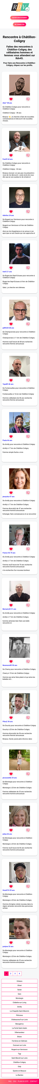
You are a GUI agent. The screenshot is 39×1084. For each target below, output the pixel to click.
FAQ (9, 1081)
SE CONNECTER (19, 24)
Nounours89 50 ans (10, 665)
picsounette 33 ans (10, 778)
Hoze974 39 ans (9, 890)
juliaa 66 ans (7, 834)
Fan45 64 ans (8, 159)
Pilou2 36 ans (8, 722)
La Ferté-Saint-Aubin (19, 1028)
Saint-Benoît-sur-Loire (19, 1058)
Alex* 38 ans (7, 103)
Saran (19, 990)
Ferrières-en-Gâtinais (19, 1041)
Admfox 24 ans (8, 215)
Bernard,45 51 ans (9, 609)
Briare (19, 1037)
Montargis (19, 998)
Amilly (19, 1007)
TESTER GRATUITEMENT (19, 17)
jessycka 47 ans (8, 497)
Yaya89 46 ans (8, 384)
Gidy (19, 1067)
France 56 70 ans (9, 553)
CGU (14, 1081)
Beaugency (19, 1024)
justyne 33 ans (8, 946)
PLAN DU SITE (23, 1081)
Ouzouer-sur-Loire (19, 1045)
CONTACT (33, 1081)
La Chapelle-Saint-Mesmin (19, 1011)
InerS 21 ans (7, 272)
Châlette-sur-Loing (19, 1002)
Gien (19, 994)
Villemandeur (19, 1032)
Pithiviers (19, 1015)
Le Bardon (19, 1075)
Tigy (19, 1054)
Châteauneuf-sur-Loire (19, 1020)
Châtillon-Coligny (19, 1062)
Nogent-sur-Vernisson (19, 1049)
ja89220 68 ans (8, 328)
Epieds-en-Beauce (19, 1071)
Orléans (19, 981)
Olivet (19, 985)
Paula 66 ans (7, 440)
